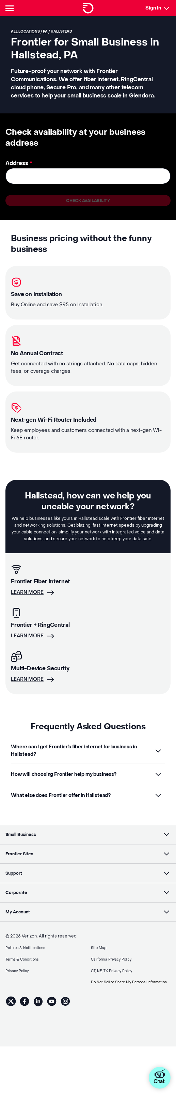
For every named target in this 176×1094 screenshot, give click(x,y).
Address (18, 163)
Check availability (88, 200)
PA (45, 31)
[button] (88, 751)
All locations (25, 31)
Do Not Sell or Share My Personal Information (129, 982)
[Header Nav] (10, 8)
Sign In (153, 8)
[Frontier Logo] (88, 8)
